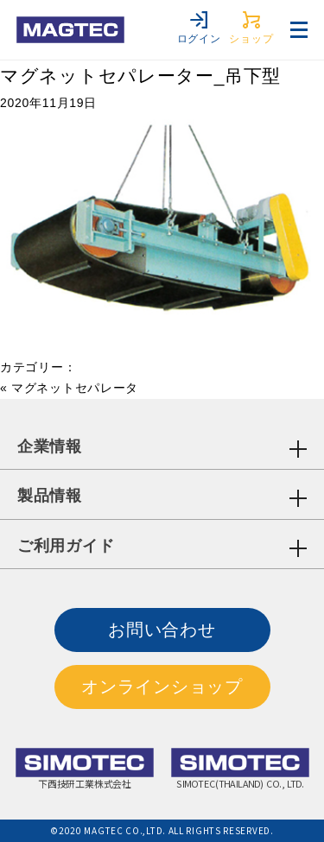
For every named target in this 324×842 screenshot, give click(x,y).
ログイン (199, 28)
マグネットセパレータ (74, 388)
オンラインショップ (161, 686)
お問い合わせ (161, 629)
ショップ (251, 28)
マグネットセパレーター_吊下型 (140, 75)
